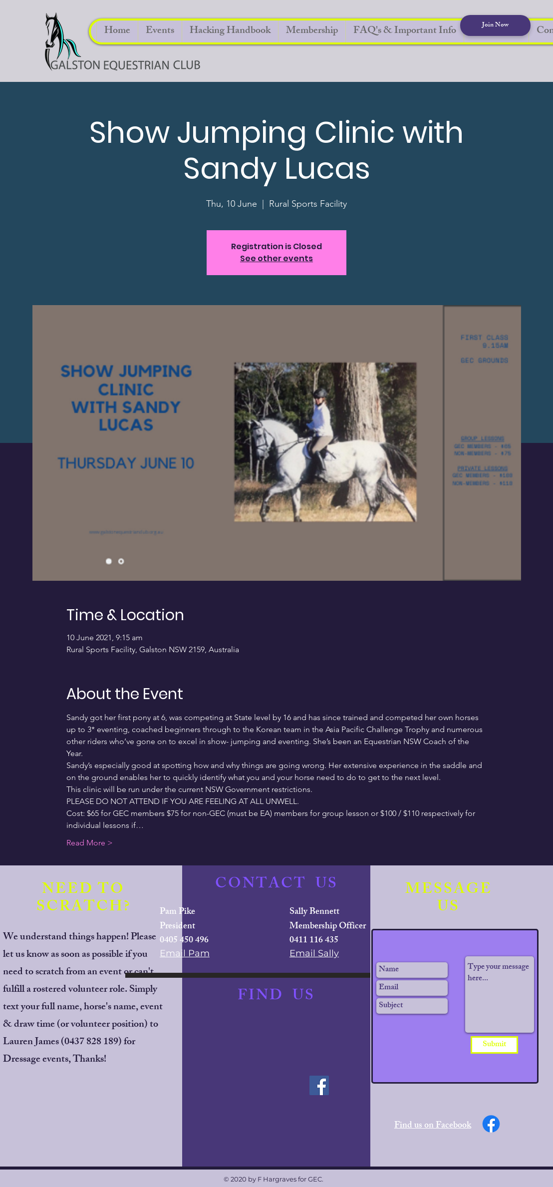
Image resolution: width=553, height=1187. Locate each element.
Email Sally (314, 953)
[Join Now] (495, 25)
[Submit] (494, 1045)
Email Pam (185, 953)
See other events (276, 258)
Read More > (89, 842)
